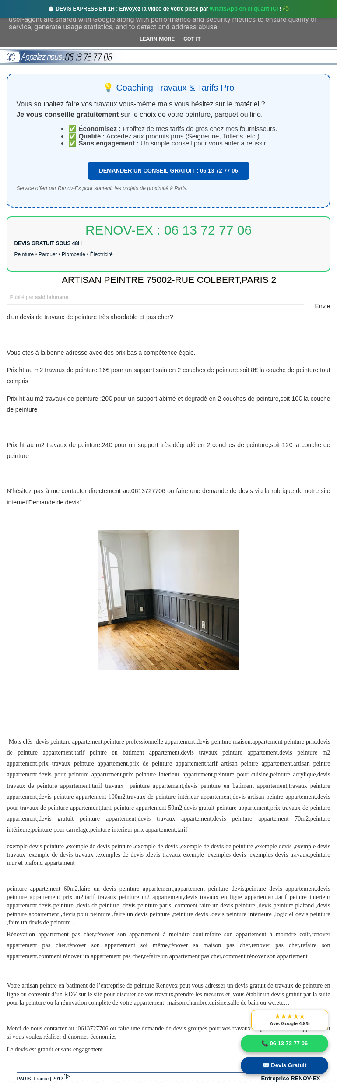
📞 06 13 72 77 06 (284, 1043)
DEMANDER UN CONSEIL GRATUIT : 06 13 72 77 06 (168, 170)
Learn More (157, 38)
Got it (192, 38)
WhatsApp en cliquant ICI (244, 8)
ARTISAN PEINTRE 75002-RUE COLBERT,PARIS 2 (169, 280)
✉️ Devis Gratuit (285, 1065)
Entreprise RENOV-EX (290, 1078)
